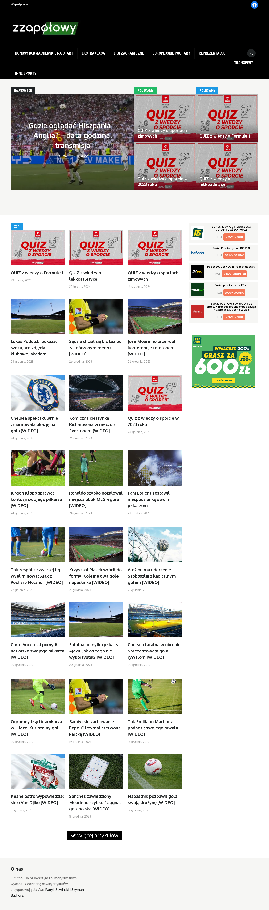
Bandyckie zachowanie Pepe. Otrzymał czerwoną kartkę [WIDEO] (95, 728)
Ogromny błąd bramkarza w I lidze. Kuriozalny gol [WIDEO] (36, 728)
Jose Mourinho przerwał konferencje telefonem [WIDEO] (151, 347)
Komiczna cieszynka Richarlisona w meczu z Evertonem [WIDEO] (92, 424)
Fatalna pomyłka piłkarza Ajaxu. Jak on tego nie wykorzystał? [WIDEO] (94, 651)
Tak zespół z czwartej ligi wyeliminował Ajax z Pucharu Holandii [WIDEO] (37, 576)
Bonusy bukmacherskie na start (44, 53)
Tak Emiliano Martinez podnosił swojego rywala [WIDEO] (153, 728)
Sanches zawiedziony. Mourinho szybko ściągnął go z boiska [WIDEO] (95, 802)
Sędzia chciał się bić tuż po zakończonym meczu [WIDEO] (95, 347)
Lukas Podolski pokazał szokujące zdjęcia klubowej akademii (34, 347)
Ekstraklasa (93, 53)
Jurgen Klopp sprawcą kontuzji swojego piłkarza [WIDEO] (36, 499)
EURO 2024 (61, 156)
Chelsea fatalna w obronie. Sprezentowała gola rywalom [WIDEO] (154, 651)
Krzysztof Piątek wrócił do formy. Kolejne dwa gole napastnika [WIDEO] (95, 576)
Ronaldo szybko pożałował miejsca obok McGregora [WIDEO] (96, 499)
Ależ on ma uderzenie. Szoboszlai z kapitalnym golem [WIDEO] (152, 576)
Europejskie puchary (171, 53)
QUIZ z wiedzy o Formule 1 (37, 272)
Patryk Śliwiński (57, 890)
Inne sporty (25, 73)
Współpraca (19, 4)
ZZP (17, 227)
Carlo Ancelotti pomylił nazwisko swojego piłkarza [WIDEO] (37, 651)
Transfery (243, 62)
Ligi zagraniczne (129, 53)
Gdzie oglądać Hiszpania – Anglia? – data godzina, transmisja (72, 135)
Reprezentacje (212, 53)
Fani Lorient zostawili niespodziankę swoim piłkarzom (149, 499)
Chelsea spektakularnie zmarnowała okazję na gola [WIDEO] (34, 424)
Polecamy (145, 90)
